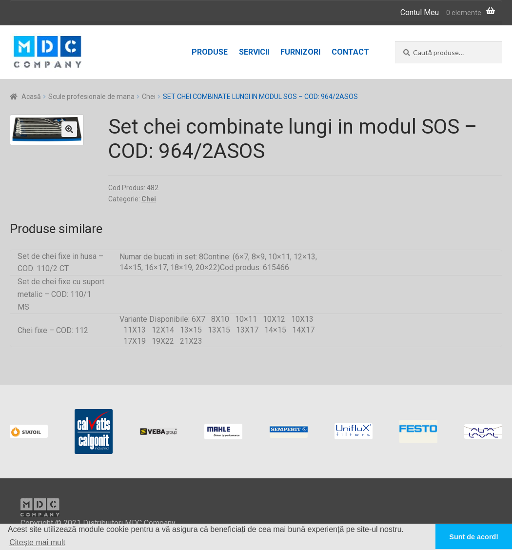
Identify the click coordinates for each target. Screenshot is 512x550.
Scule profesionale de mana (91, 96)
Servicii (254, 52)
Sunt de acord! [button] (473, 537)
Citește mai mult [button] (37, 542)
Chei (149, 96)
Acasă (31, 96)
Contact (350, 52)
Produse (210, 52)
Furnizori (300, 52)
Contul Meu (419, 12)
